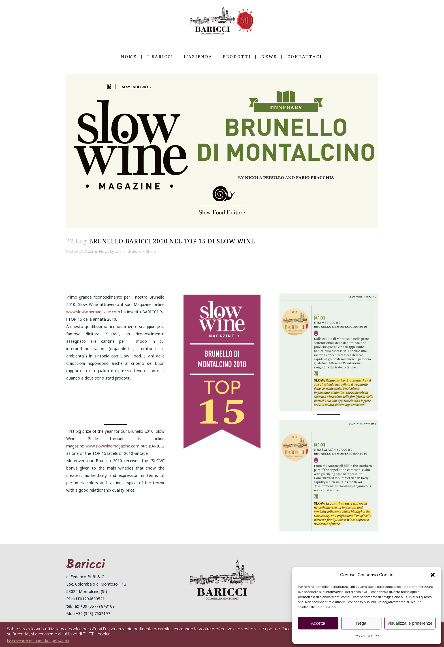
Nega (361, 623)
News (108, 251)
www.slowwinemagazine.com (93, 311)
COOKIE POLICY (367, 636)
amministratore (135, 251)
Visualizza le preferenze (409, 623)
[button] (433, 575)
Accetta (318, 623)
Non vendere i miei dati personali (38, 640)
